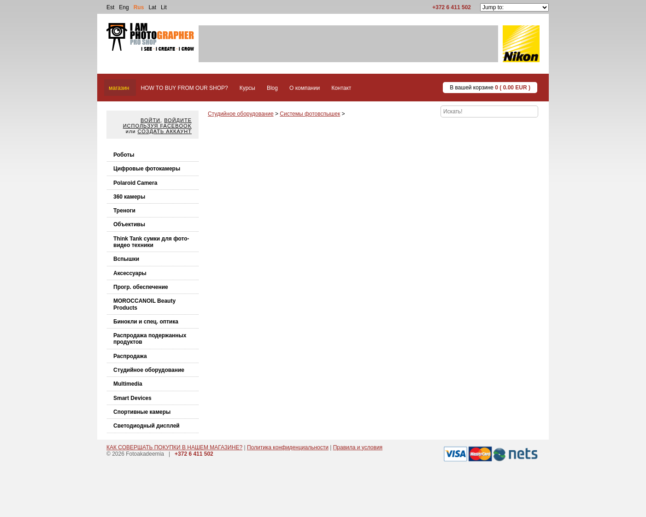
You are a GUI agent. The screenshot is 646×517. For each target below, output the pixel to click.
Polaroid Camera (135, 183)
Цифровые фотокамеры (146, 168)
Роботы (124, 155)
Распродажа (130, 356)
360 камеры (129, 197)
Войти (150, 120)
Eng (124, 7)
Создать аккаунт (165, 131)
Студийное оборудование (148, 370)
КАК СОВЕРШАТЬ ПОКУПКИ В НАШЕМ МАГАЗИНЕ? (174, 447)
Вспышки (126, 259)
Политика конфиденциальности (288, 447)
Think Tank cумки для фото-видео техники (151, 241)
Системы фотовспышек (310, 114)
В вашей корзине (490, 87)
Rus (139, 7)
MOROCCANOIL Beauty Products (144, 304)
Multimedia (127, 384)
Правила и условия (357, 447)
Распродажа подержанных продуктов (150, 338)
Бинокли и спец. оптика (145, 321)
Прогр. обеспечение (140, 287)
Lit (164, 7)
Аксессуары (130, 273)
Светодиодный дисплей (146, 426)
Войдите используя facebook (157, 123)
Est (110, 7)
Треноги (124, 210)
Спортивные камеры (141, 412)
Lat (152, 7)
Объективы (129, 224)
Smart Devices (132, 398)
